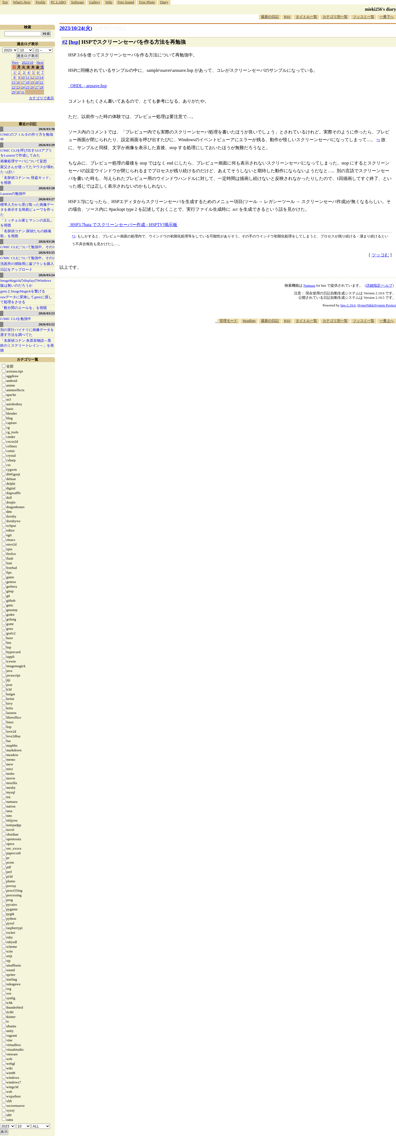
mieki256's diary (380, 9)
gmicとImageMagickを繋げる (22, 291)
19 (32, 82)
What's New (21, 2)
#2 (64, 42)
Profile (40, 2)
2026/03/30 (46, 129)
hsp (74, 42)
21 (41, 82)
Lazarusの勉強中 (13, 193)
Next (39, 62)
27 (37, 87)
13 (37, 77)
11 (27, 77)
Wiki (108, 2)
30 (18, 92)
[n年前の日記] (110, 28)
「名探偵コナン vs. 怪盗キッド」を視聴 (26, 180)
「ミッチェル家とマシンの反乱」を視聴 (27, 222)
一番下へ (387, 17)
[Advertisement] (296, 340)
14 (41, 77)
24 (23, 87)
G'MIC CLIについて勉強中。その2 (27, 258)
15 (13, 82)
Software (77, 2)
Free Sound (126, 2)
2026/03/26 (46, 241)
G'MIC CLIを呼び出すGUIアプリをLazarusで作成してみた (26, 152)
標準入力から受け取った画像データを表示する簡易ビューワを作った (27, 209)
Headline (249, 321)
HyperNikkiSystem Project (377, 305)
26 (32, 87)
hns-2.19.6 (348, 305)
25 (27, 87)
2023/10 (28, 62)
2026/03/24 (46, 275)
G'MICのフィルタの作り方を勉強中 (26, 136)
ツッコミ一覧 (363, 17)
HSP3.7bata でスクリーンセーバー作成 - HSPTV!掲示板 (123, 224)
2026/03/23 (46, 313)
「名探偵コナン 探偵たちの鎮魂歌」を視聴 (25, 233)
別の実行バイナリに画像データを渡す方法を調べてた (27, 332)
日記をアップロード (16, 269)
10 (23, 77)
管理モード (228, 321)
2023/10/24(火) (75, 28)
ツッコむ (380, 255)
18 (27, 82)
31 (23, 92)
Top (5, 2)
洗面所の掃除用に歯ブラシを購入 (27, 264)
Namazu (309, 285)
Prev (15, 62)
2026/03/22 (46, 324)
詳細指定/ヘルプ (379, 285)
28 (41, 87)
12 (32, 77)
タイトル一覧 (306, 17)
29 (13, 92)
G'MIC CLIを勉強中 (15, 319)
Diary (164, 2)
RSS (287, 17)
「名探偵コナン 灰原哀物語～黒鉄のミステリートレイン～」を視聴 (27, 345)
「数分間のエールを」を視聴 (23, 308)
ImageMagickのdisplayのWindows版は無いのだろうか (25, 283)
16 (18, 82)
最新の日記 (270, 17)
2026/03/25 (46, 252)
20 (37, 82)
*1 (73, 236)
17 (23, 82)
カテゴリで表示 (41, 98)
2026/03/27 (46, 199)
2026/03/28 (46, 188)
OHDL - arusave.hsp (88, 85)
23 (18, 87)
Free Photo (147, 2)
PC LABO (58, 2)
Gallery (94, 2)
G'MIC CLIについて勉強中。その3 (27, 247)
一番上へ (387, 321)
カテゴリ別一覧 (335, 17)
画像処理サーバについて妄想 (23, 161)
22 (13, 87)
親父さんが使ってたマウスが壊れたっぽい (27, 169)
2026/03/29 (46, 145)
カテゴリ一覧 (27, 359)
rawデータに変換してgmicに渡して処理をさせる (26, 299)
